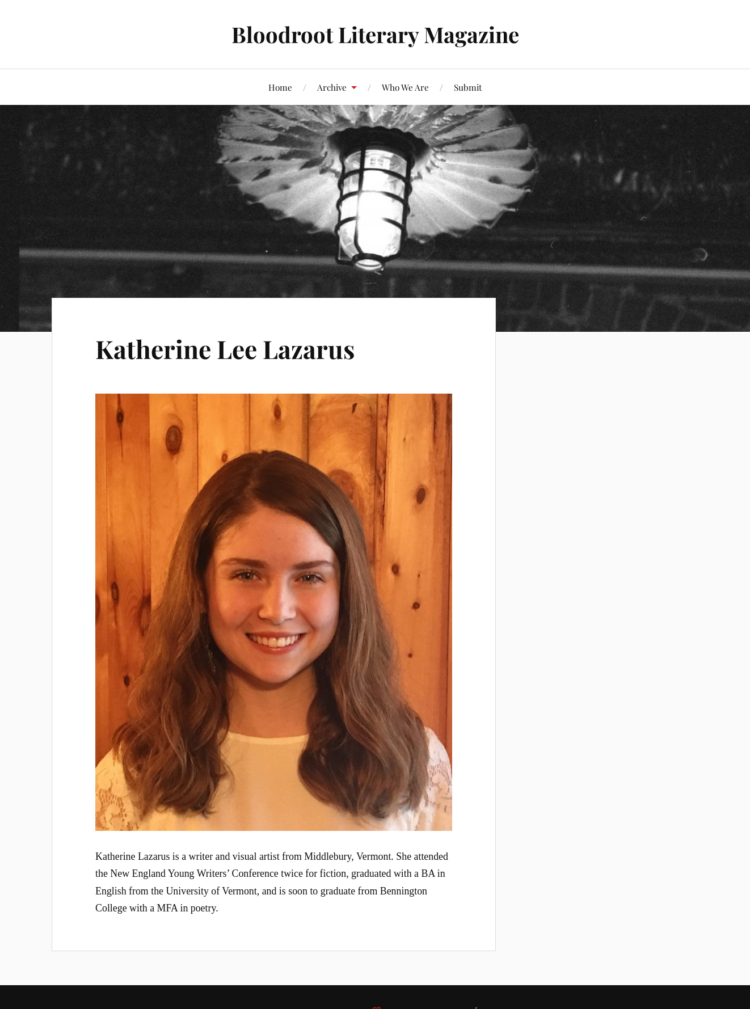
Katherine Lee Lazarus (225, 348)
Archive (332, 87)
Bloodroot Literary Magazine (375, 34)
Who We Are (405, 87)
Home (280, 87)
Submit (468, 87)
